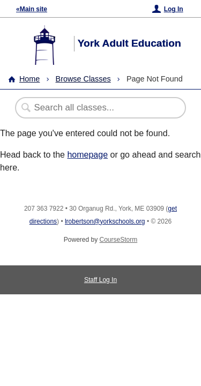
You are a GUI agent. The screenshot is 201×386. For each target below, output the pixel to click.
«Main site (31, 9)
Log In (173, 9)
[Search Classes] (95, 107)
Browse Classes (83, 79)
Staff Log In (100, 280)
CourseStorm (119, 239)
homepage (87, 154)
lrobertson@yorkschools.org (105, 221)
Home (29, 79)
